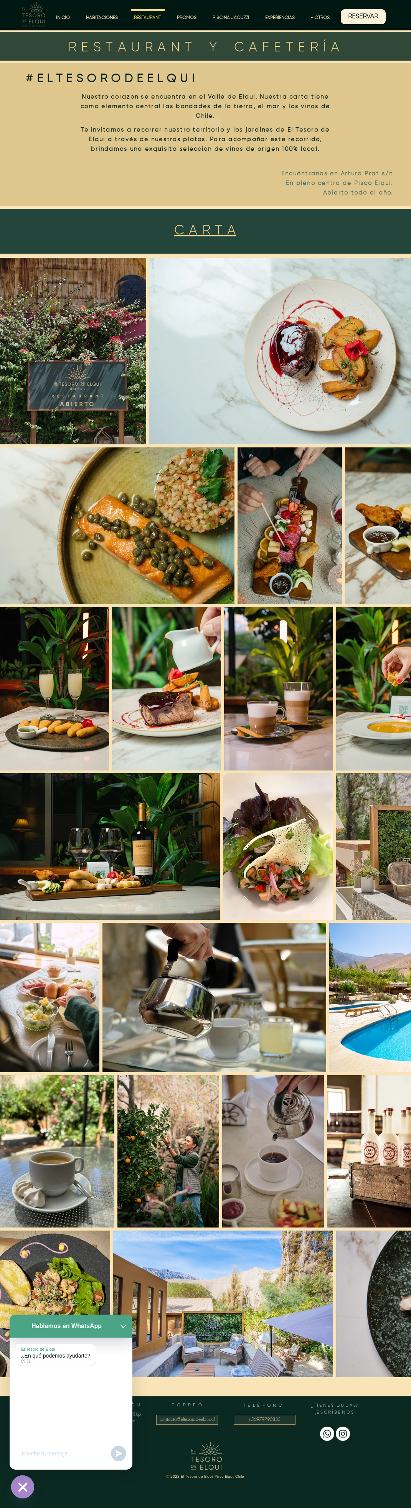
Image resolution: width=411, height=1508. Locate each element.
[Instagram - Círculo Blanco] (343, 1434)
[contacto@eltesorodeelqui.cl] (187, 1420)
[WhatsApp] (327, 1434)
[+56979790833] (264, 1420)
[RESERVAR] (363, 16)
